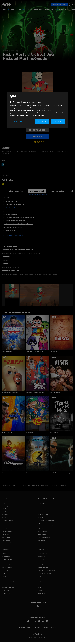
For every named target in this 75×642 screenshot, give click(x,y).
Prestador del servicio (25, 627)
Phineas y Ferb (30, 432)
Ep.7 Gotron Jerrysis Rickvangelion (14, 220)
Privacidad (45, 627)
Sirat (39, 511)
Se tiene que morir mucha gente (46, 520)
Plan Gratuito (50, 9)
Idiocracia (53, 351)
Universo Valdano (7, 567)
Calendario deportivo (33, 9)
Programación (6, 593)
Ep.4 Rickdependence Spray (11, 211)
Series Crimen (6, 537)
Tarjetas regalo (42, 590)
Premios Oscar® (42, 531)
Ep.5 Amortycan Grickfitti (11, 214)
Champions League (7, 556)
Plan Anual (40, 582)
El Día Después (6, 565)
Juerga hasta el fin (56, 392)
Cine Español (6, 509)
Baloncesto (64, 9)
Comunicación (41, 593)
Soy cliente (37, 130)
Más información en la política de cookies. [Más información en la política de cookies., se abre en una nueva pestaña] (31, 115)
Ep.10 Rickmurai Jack (9, 230)
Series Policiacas (7, 531)
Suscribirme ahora (59, 4)
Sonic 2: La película (8, 432)
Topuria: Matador (7, 579)
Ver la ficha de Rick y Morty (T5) (13, 235)
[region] (37, 110)
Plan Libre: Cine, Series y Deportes (47, 570)
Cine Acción (5, 514)
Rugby (4, 576)
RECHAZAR (42, 122)
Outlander (40, 517)
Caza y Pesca (41, 540)
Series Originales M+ (8, 526)
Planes (39, 576)
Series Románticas (7, 528)
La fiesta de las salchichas (10, 392)
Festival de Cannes (43, 528)
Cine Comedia (6, 511)
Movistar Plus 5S (42, 543)
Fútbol (19, 9)
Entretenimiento (6, 543)
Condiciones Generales (44, 562)
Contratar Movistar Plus (44, 567)
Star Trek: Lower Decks (9, 473)
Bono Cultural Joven (43, 584)
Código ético (41, 565)
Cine (12, 9)
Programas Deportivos (44, 537)
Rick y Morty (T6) (57, 191)
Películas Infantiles (7, 520)
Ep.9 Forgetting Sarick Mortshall (13, 227)
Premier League (6, 562)
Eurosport (5, 584)
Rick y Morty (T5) (37, 191)
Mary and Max (54, 432)
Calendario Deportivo (8, 587)
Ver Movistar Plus (42, 553)
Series (4, 9)
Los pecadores (42, 509)
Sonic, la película (7, 351)
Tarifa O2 (40, 587)
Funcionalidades (42, 556)
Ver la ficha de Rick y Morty (38, 194)
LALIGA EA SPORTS (7, 559)
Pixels (27, 473)
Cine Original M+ (7, 506)
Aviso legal (37, 627)
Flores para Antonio (43, 514)
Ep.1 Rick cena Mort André (11, 201)
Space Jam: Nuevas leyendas (35, 392)
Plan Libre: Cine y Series (44, 573)
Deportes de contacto (8, 582)
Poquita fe (40, 523)
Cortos (4, 517)
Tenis (3, 573)
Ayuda (37, 607)
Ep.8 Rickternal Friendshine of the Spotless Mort (18, 224)
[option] (12, 295)
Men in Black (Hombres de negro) (60, 473)
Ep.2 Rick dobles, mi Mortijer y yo (13, 204)
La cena (40, 506)
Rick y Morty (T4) (16, 191)
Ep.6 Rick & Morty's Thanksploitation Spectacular (18, 217)
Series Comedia (6, 534)
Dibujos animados (42, 534)
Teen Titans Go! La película (34, 351)
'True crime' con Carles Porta (45, 526)
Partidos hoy (5, 590)
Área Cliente (41, 559)
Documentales (6, 540)
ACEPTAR (57, 122)
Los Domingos (41, 503)
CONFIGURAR (17, 122)
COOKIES (53, 627)
